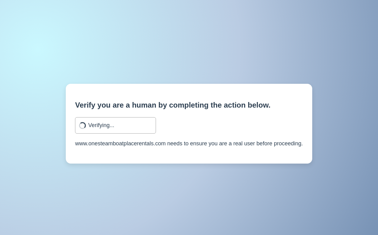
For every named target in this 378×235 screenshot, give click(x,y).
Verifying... (101, 125)
